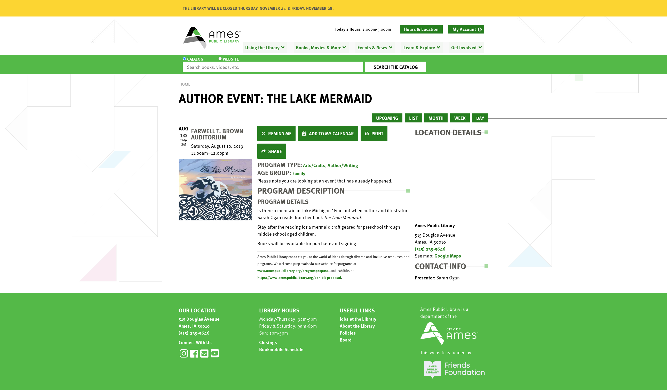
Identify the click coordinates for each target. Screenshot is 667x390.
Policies (348, 328)
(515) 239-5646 (430, 243)
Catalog (195, 62)
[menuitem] (466, 29)
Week (460, 113)
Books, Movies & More (318, 47)
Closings (268, 337)
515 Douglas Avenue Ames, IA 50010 (199, 318)
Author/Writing (343, 160)
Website (226, 62)
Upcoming (387, 113)
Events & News (372, 47)
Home (184, 79)
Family (298, 168)
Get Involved (464, 47)
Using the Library (262, 47)
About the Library (357, 321)
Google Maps (447, 250)
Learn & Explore (419, 47)
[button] (365, 29)
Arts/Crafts (314, 160)
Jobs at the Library (358, 314)
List (413, 113)
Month (435, 113)
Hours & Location (421, 29)
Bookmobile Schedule (281, 344)
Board (346, 334)
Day (480, 113)
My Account (464, 29)
